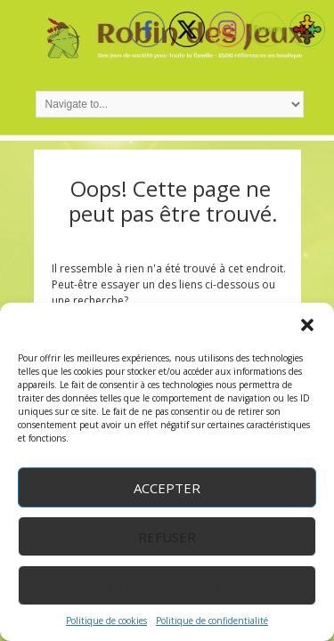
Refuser (167, 537)
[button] (307, 325)
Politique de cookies (106, 620)
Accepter (167, 488)
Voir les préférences (167, 586)
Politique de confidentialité (212, 620)
